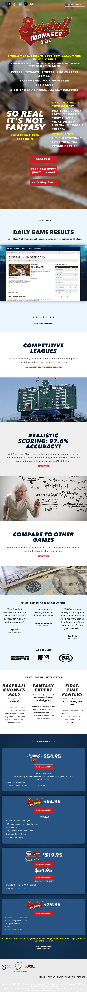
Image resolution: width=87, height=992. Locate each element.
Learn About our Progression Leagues (43, 367)
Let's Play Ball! (43, 182)
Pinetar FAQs (21, 888)
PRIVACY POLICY (55, 977)
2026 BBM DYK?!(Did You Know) (43, 171)
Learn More (43, 466)
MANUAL (81, 977)
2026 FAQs (43, 159)
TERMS (42, 977)
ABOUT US (70, 977)
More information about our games (43, 947)
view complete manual (43, 324)
